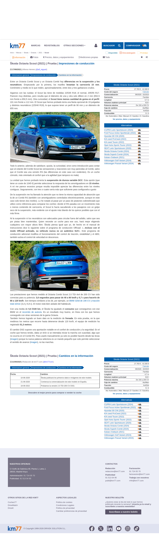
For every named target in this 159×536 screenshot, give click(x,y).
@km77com (48, 362)
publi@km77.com (112, 480)
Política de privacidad (65, 508)
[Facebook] (92, 528)
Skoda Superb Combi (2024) (116, 154)
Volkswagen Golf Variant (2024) (117, 160)
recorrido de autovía (32, 312)
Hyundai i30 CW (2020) (114, 136)
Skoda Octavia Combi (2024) (116, 151)
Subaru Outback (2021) (114, 157)
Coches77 (12, 502)
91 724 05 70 (29, 475)
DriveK (11, 508)
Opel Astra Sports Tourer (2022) (118, 145)
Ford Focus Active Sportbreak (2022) (120, 133)
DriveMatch (13, 505)
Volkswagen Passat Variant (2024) (119, 163)
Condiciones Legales (65, 505)
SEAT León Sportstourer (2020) (117, 148)
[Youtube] (118, 528)
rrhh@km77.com (136, 480)
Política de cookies (64, 502)
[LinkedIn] (109, 528)
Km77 (17, 46)
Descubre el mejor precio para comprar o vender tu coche (55, 393)
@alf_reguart (41, 69)
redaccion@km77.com (115, 471)
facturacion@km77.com (139, 474)
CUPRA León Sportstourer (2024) (118, 130)
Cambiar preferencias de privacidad (71, 511)
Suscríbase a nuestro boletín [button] (123, 512)
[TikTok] (136, 528)
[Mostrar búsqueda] (112, 45)
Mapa (25, 472)
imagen (14, 339)
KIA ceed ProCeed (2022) (115, 139)
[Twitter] (100, 528)
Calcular (146, 92)
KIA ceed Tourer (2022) (114, 142)
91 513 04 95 (25, 478)
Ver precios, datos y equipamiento (126, 119)
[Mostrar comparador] (136, 45)
